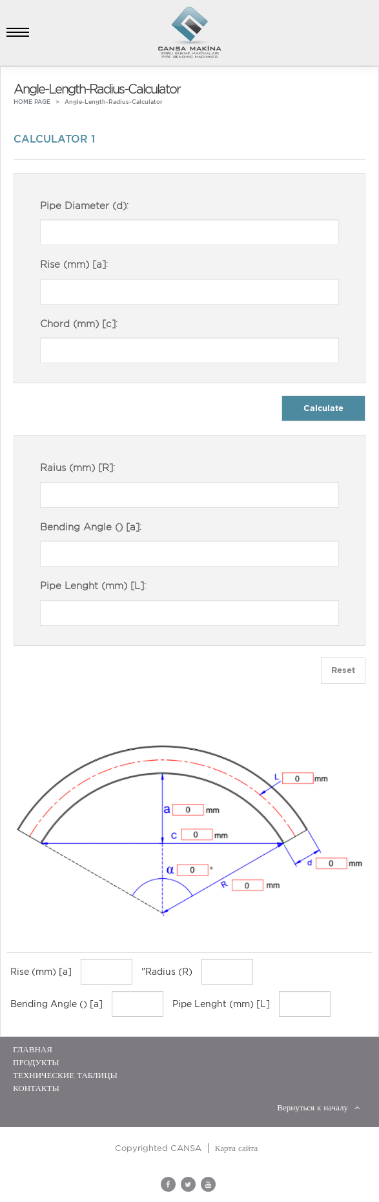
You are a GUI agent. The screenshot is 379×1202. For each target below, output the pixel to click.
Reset (343, 670)
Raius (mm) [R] (76, 468)
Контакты (36, 1088)
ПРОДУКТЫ (36, 1062)
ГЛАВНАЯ (32, 1049)
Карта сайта (236, 1148)
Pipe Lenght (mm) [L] (92, 586)
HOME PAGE (32, 101)
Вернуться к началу (318, 1107)
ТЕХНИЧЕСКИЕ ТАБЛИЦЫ (65, 1075)
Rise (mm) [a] (73, 264)
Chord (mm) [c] (78, 324)
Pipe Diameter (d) (83, 206)
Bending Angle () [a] (89, 527)
